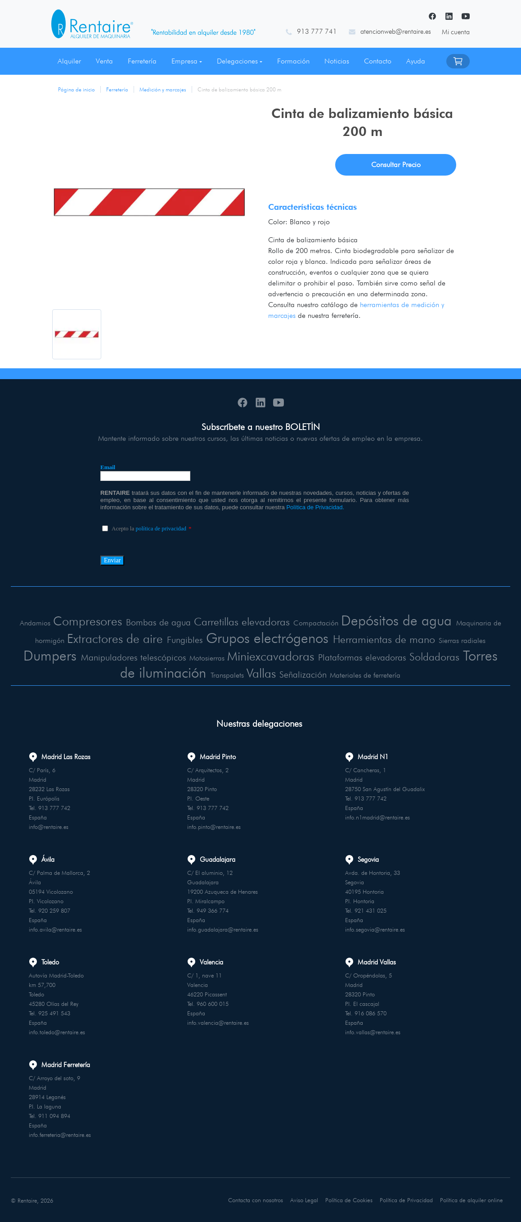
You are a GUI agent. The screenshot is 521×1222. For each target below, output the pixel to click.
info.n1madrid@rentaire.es (377, 816)
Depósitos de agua (398, 620)
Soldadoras (434, 656)
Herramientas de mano (385, 638)
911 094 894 (54, 1115)
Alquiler (69, 61)
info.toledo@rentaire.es (57, 1031)
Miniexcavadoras (270, 655)
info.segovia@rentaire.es (375, 928)
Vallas (262, 672)
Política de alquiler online (472, 1199)
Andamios (33, 623)
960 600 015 (213, 1003)
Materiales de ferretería (366, 674)
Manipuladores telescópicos (133, 657)
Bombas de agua (157, 622)
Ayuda (415, 61)
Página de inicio (76, 89)
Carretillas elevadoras (242, 621)
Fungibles (183, 639)
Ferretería (142, 61)
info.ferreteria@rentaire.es (60, 1134)
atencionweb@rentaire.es (395, 31)
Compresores (86, 621)
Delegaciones (237, 61)
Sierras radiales (464, 640)
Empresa (184, 61)
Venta (104, 61)
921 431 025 (370, 910)
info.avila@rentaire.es (55, 928)
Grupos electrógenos (266, 637)
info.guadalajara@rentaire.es (222, 928)
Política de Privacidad (407, 1199)
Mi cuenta (456, 32)
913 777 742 (54, 807)
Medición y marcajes (162, 89)
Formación (293, 61)
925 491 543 (54, 1012)
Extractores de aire (112, 638)
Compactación (317, 623)
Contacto (377, 61)
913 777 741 (317, 31)
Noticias (336, 61)
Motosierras (206, 657)
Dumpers (49, 655)
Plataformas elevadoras (362, 657)
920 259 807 (54, 910)
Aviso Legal (305, 1199)
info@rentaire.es (48, 826)
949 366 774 (213, 910)
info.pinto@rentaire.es (214, 826)
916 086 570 (370, 1012)
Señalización (304, 674)
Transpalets (228, 674)
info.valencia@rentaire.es (218, 1022)
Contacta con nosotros (256, 1199)
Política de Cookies (350, 1199)
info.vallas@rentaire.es (372, 1031)
